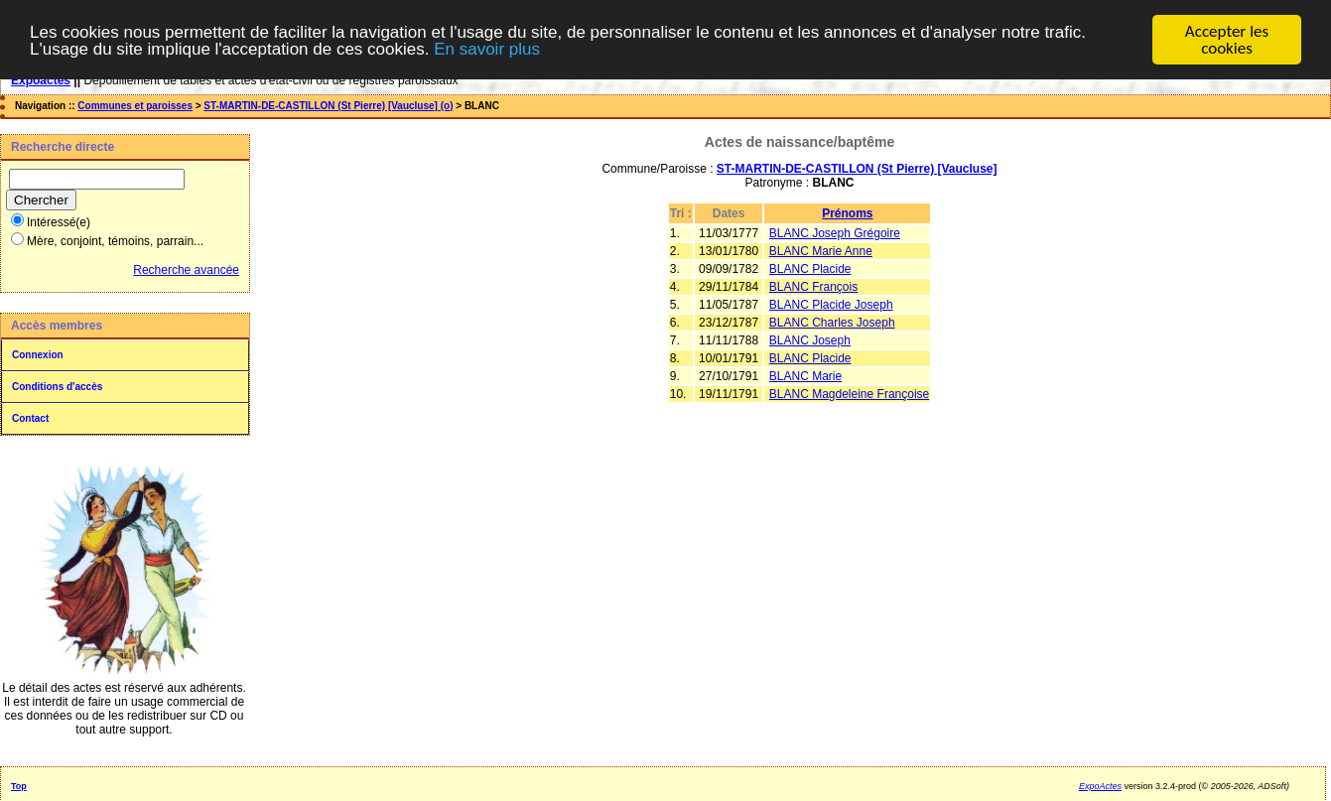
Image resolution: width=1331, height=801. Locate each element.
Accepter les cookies (1226, 40)
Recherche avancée (186, 270)
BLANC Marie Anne (820, 251)
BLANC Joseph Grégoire (834, 233)
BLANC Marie (805, 376)
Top (19, 786)
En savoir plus (487, 49)
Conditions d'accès (57, 386)
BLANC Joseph (810, 340)
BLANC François (813, 287)
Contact (30, 418)
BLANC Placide (810, 269)
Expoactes (40, 80)
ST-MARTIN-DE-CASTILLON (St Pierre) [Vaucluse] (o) (328, 105)
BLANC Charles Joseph (832, 323)
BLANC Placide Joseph (831, 305)
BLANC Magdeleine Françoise (849, 394)
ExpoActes (1100, 786)
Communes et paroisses (135, 105)
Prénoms (847, 213)
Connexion (38, 354)
